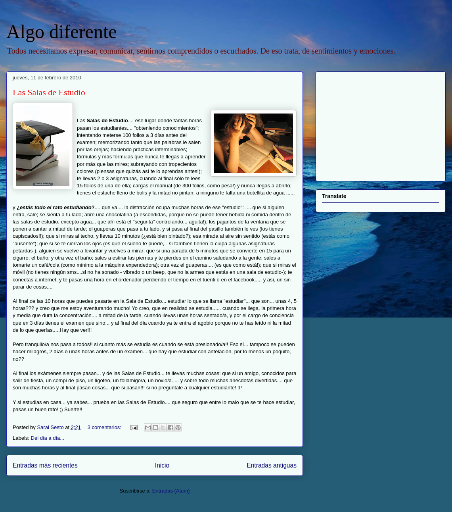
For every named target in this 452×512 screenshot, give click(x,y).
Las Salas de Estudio (49, 92)
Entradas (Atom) (171, 491)
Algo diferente (61, 31)
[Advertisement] (371, 124)
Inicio (162, 465)
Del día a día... (48, 438)
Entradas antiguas (272, 465)
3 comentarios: (105, 427)
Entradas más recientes (45, 465)
